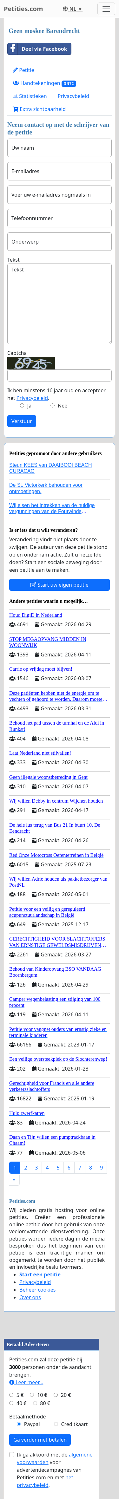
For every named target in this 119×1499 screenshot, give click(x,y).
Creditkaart (74, 1424)
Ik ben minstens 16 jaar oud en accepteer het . (56, 394)
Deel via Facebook (37, 49)
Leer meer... (26, 1382)
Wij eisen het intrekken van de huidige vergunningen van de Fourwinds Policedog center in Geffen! (52, 511)
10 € (42, 1394)
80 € (45, 1403)
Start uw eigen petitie (59, 584)
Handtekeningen (44, 83)
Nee (62, 405)
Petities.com (23, 8)
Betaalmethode (27, 1416)
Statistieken (30, 96)
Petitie (23, 70)
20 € (66, 1394)
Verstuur (21, 421)
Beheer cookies (37, 1289)
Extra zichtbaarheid (39, 109)
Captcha (17, 352)
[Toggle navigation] (106, 9)
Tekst (13, 259)
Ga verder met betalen (40, 1439)
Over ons (30, 1297)
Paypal (32, 1424)
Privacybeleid (73, 96)
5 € (20, 1394)
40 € (22, 1403)
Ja (29, 405)
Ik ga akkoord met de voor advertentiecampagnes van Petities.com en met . (55, 1470)
